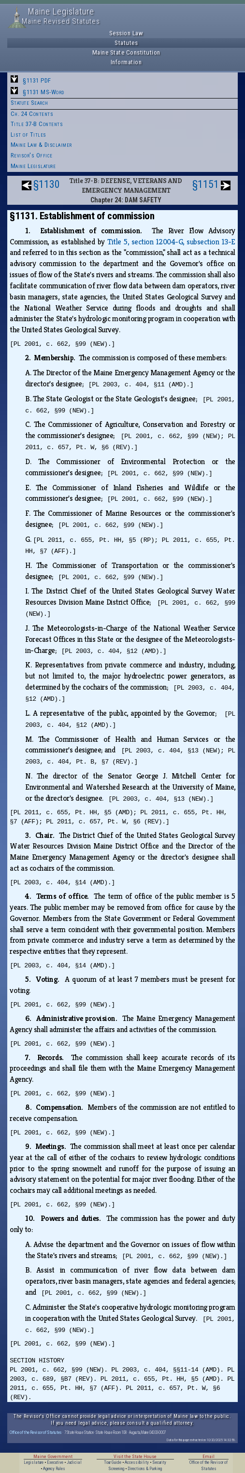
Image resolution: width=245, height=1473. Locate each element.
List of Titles (28, 134)
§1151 (205, 184)
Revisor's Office (32, 155)
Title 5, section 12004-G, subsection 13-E (171, 242)
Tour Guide (112, 1462)
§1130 (46, 184)
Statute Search (29, 102)
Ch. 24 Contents (32, 113)
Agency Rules (54, 1468)
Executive (55, 1462)
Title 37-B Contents (37, 123)
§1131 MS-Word (43, 92)
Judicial (74, 1462)
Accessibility (137, 1462)
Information (126, 62)
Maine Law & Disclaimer (41, 144)
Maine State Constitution (126, 52)
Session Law (126, 33)
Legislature (33, 1462)
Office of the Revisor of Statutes (36, 1432)
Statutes (126, 42)
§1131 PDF (37, 80)
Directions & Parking (145, 1468)
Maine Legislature (33, 166)
